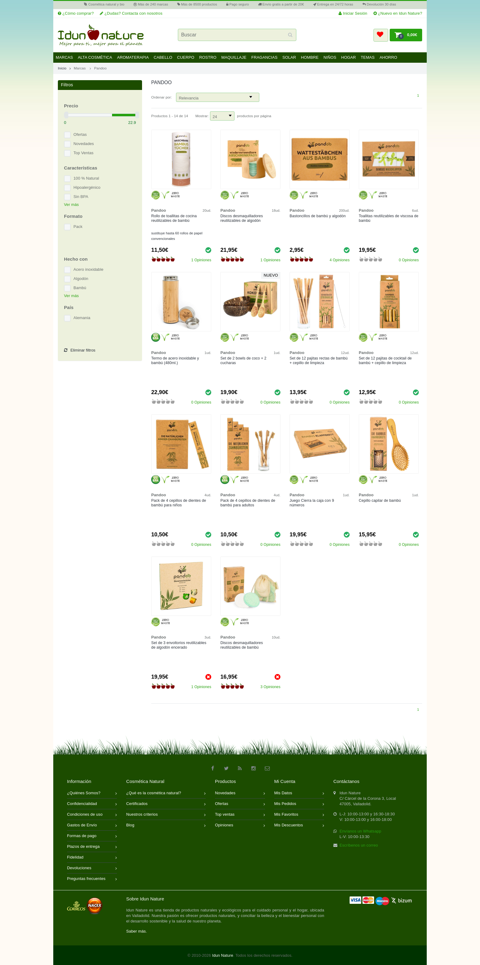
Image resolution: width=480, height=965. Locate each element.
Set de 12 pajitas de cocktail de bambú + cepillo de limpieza (385, 360)
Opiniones (240, 826)
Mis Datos (299, 793)
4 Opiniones (340, 260)
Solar (289, 57)
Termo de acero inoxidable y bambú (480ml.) (175, 360)
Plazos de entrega (92, 847)
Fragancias (264, 57)
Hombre (310, 57)
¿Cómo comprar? (76, 13)
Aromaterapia (133, 57)
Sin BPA (80, 196)
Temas (368, 57)
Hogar (348, 57)
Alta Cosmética (95, 57)
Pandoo (100, 68)
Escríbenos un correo (358, 845)
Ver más (71, 204)
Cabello (163, 57)
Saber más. (136, 931)
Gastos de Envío (92, 826)
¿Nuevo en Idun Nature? (397, 13)
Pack (77, 226)
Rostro (207, 57)
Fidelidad (92, 858)
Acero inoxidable (88, 269)
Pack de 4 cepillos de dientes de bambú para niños (178, 502)
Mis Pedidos (299, 804)
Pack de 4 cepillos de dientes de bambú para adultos (247, 502)
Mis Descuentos (299, 826)
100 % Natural (86, 178)
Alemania (81, 317)
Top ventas (240, 815)
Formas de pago (92, 836)
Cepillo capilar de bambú (380, 500)
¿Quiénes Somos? (92, 793)
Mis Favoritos (299, 815)
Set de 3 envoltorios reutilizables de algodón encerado (178, 645)
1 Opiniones (201, 260)
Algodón (80, 278)
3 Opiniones (270, 687)
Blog (166, 826)
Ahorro (388, 57)
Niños (330, 57)
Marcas (64, 57)
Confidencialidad (92, 804)
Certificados (166, 804)
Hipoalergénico (86, 187)
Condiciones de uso (92, 815)
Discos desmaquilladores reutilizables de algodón (241, 218)
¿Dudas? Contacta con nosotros (131, 13)
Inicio (64, 68)
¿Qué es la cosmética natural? (166, 793)
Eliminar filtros (80, 350)
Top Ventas (83, 153)
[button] (380, 35)
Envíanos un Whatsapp (360, 831)
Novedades (83, 143)
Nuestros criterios (166, 815)
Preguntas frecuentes (92, 879)
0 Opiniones (409, 260)
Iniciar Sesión (353, 13)
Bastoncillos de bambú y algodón (318, 216)
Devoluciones (92, 868)
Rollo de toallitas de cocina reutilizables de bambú (174, 218)
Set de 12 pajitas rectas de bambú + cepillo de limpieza (318, 360)
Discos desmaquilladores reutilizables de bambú (241, 645)
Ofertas (80, 134)
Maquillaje (233, 57)
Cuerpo (185, 57)
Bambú (79, 287)
